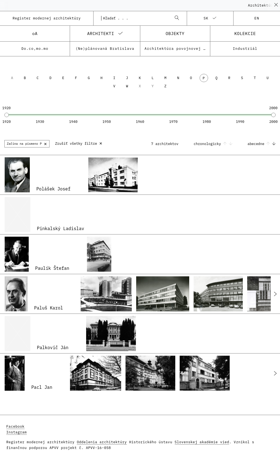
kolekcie (245, 33)
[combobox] (134, 18)
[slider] (6, 115)
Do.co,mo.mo (34, 48)
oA (35, 33)
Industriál (245, 48)
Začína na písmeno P (27, 143)
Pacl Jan (41, 387)
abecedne (261, 143)
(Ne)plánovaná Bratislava (104, 48)
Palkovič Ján (52, 347)
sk (205, 18)
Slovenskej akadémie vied (202, 442)
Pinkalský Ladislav (60, 228)
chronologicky (214, 143)
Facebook (15, 426)
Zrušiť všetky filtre (78, 143)
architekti (100, 33)
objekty (175, 33)
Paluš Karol (48, 308)
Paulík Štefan (52, 268)
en (256, 18)
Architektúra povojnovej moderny (177, 48)
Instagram (16, 432)
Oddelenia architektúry (102, 442)
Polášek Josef (53, 189)
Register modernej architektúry (47, 18)
